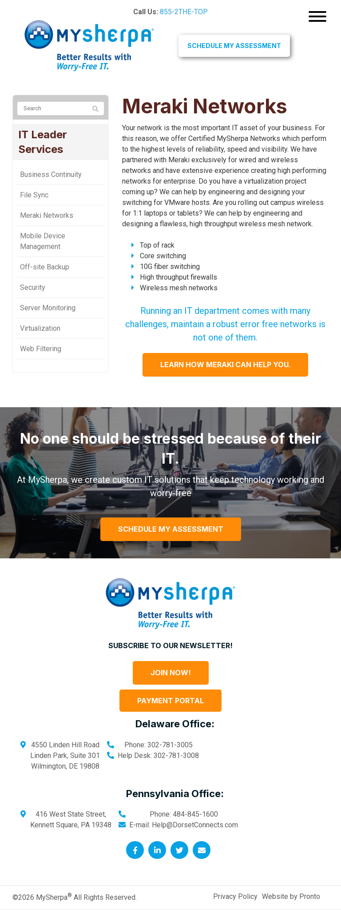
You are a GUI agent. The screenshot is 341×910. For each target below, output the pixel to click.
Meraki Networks (46, 215)
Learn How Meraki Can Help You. (225, 364)
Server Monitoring (47, 308)
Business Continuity (51, 174)
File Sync (34, 195)
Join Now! (171, 672)
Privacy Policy (235, 896)
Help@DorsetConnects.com (195, 825)
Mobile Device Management (42, 241)
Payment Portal (170, 700)
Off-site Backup (44, 267)
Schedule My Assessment (234, 45)
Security (32, 287)
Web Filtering (40, 349)
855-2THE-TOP (184, 12)
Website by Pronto (291, 896)
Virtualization (40, 328)
